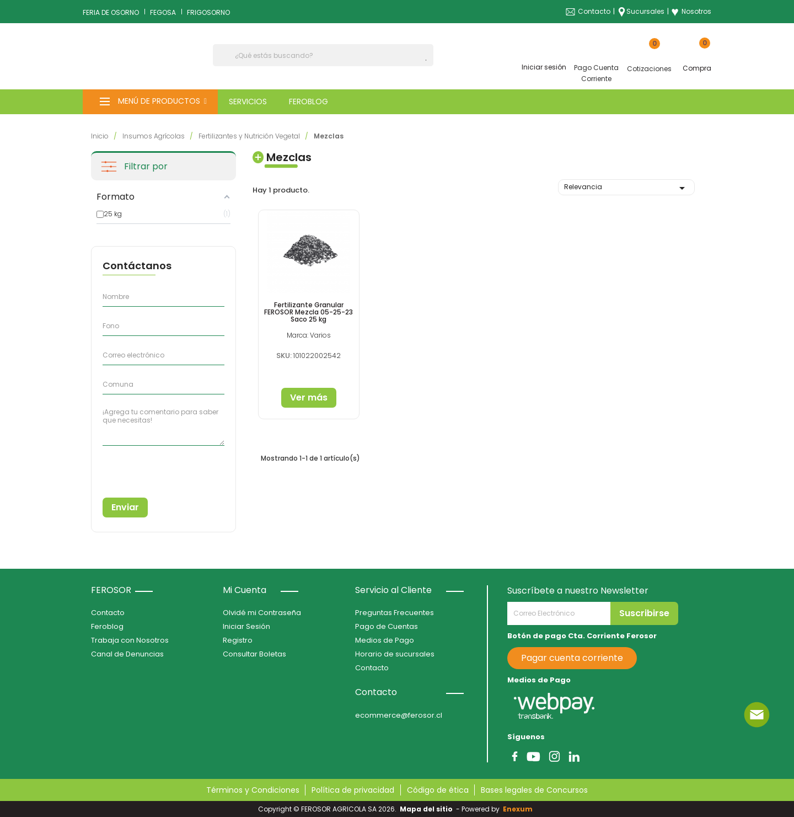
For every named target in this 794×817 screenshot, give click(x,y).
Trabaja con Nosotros (130, 640)
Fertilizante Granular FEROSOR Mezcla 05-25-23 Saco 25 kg (308, 311)
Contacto (594, 11)
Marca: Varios (308, 334)
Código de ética (438, 789)
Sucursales (645, 11)
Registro (238, 640)
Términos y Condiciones (252, 789)
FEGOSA (163, 12)
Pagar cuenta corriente (572, 658)
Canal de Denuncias (127, 654)
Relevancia (626, 188)
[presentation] (153, 467)
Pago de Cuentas (386, 626)
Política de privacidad (353, 789)
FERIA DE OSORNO (111, 12)
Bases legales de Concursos (534, 789)
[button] (150, 101)
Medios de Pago (384, 640)
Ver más (308, 397)
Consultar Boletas (254, 654)
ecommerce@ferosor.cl (398, 715)
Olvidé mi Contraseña (262, 612)
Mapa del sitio (426, 809)
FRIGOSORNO (208, 12)
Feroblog (107, 626)
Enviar (125, 507)
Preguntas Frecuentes (394, 612)
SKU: (284, 355)
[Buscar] (323, 55)
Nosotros (691, 11)
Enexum (519, 809)
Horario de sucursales (394, 654)
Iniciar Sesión (246, 626)
